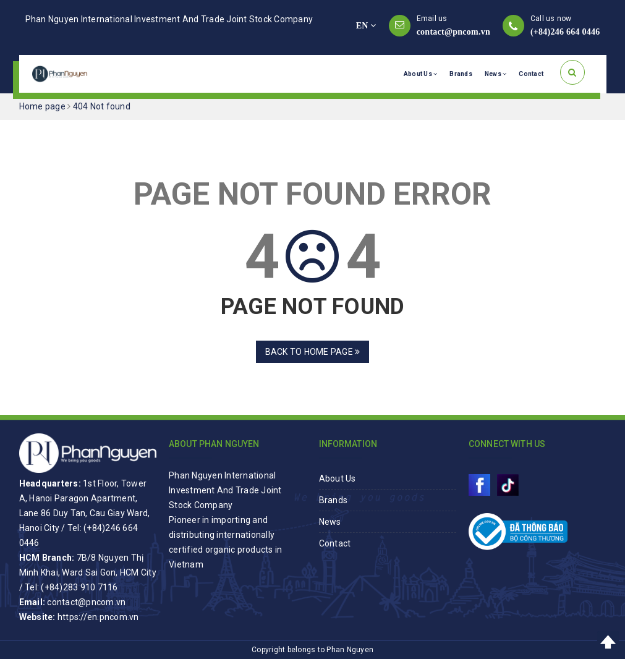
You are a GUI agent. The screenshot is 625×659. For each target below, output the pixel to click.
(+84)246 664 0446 (565, 31)
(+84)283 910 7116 (79, 587)
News (496, 73)
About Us (421, 73)
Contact (531, 73)
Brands (460, 73)
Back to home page (312, 352)
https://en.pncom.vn (98, 617)
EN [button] (366, 25)
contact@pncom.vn (453, 31)
